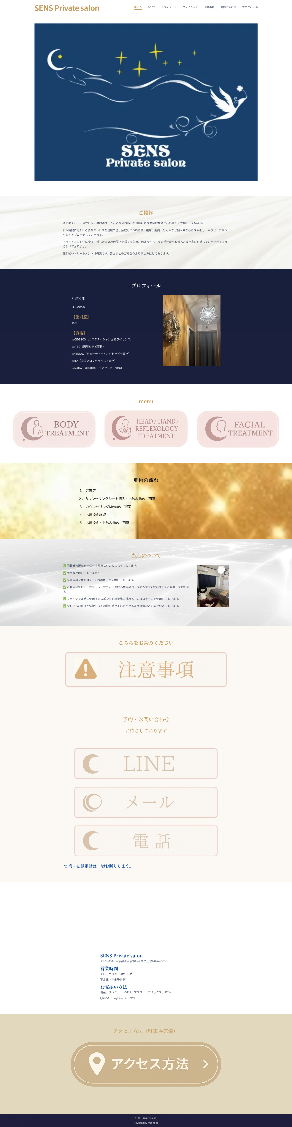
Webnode (153, 1122)
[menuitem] (223, 7)
